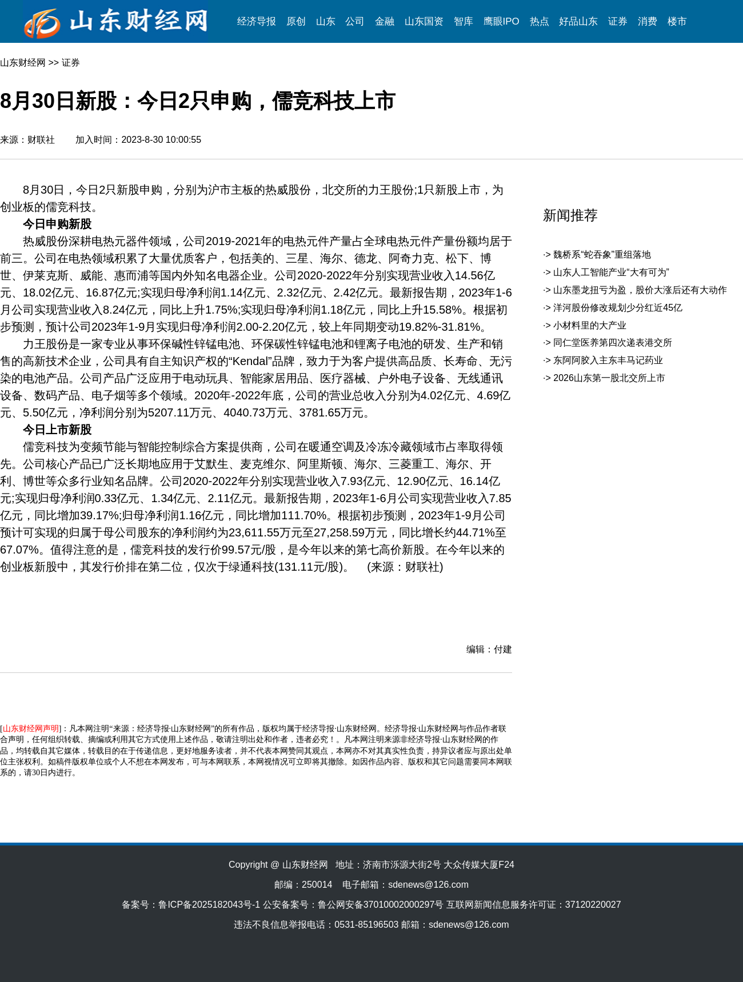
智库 (463, 21)
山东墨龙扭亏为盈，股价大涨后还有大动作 (640, 290)
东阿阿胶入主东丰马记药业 (608, 360)
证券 (618, 21)
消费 (647, 21)
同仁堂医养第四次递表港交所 (612, 342)
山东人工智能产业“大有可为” (611, 272)
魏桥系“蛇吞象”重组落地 (602, 254)
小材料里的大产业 (589, 325)
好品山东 (578, 21)
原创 (296, 21)
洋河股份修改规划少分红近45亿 (617, 307)
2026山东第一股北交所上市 (609, 378)
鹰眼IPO (502, 21)
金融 (384, 21)
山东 (325, 21)
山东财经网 (23, 62)
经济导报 (256, 21)
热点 (539, 21)
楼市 (677, 21)
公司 (355, 21)
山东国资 (424, 21)
